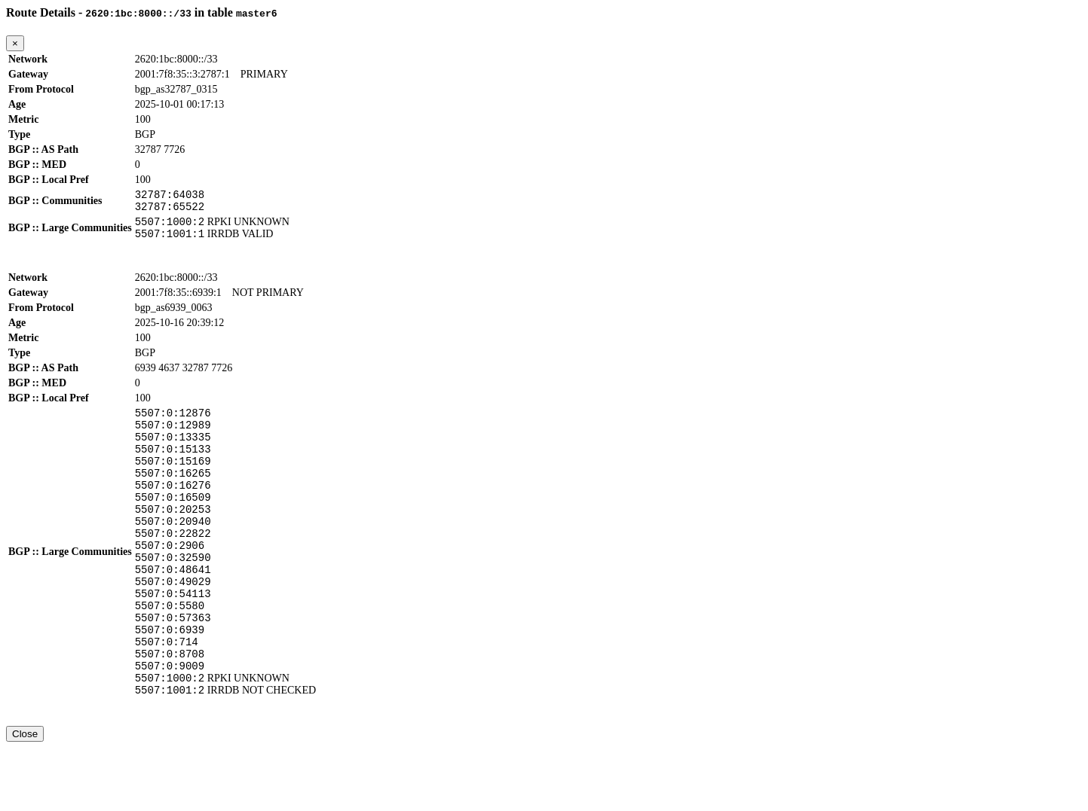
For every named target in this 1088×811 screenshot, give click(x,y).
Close (25, 797)
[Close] (15, 43)
